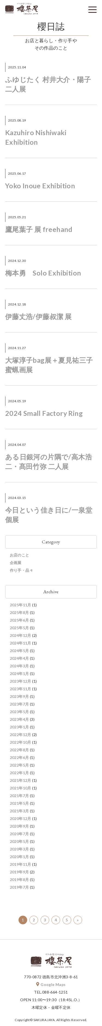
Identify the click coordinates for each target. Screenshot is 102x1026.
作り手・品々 (21, 570)
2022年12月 (20, 734)
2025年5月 (19, 627)
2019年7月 (19, 887)
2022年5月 (19, 765)
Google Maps (51, 984)
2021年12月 (20, 780)
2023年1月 (19, 727)
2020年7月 (19, 833)
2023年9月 (19, 696)
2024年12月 (20, 635)
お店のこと (19, 555)
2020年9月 (19, 826)
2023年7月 (19, 704)
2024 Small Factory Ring (44, 413)
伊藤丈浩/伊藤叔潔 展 (38, 316)
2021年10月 (20, 788)
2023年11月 (20, 688)
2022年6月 (19, 757)
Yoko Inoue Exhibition (40, 185)
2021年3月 (19, 811)
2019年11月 (20, 864)
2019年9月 (19, 872)
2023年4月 (19, 719)
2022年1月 (19, 772)
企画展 (15, 562)
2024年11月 (20, 643)
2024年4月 (19, 658)
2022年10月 (20, 742)
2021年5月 (19, 803)
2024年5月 (19, 650)
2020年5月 (19, 841)
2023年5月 (19, 711)
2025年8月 (19, 612)
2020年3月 (19, 849)
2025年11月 (20, 605)
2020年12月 (20, 818)
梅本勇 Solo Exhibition (43, 273)
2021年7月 (19, 795)
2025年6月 (19, 620)
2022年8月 (19, 749)
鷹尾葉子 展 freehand (39, 229)
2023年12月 (20, 681)
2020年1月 (19, 856)
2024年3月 (19, 666)
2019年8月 (19, 879)
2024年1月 (19, 673)
